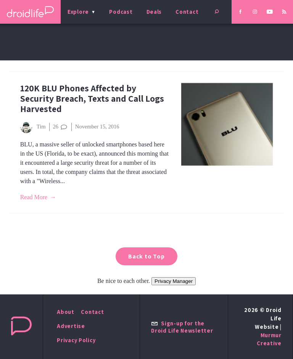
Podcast (120, 11)
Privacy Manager (174, 281)
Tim (33, 127)
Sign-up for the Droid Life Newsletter (182, 327)
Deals (154, 11)
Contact (186, 11)
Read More (34, 197)
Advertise (71, 326)
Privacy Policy (76, 340)
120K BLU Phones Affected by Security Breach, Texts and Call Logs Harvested (92, 98)
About (65, 311)
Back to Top (146, 256)
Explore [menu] (78, 11)
